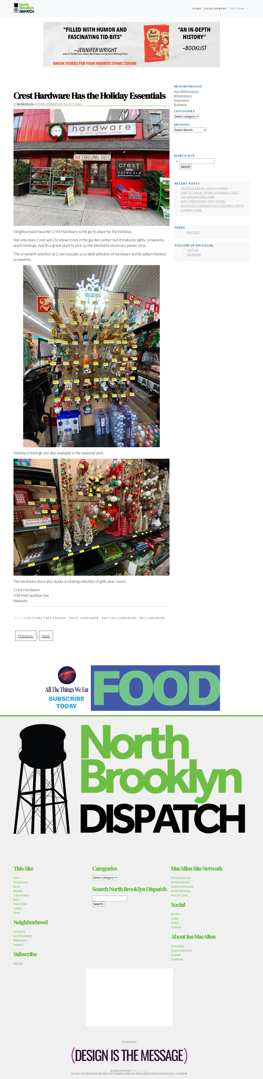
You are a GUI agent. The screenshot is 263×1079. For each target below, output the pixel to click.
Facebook (193, 254)
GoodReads (177, 958)
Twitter (192, 250)
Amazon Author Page (181, 950)
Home (196, 8)
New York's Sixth (179, 895)
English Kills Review (181, 890)
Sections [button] (238, 8)
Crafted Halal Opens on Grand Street (210, 193)
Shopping (18, 890)
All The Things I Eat (180, 877)
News (16, 899)
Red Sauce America (181, 881)
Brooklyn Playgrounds (182, 886)
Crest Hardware (84, 618)
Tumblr (174, 918)
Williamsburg (152, 618)
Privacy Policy (20, 903)
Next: (46, 635)
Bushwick (180, 105)
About (16, 912)
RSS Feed (193, 232)
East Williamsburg (119, 618)
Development (215, 8)
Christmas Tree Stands (45, 618)
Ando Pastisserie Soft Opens (203, 201)
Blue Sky (175, 913)
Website (20, 600)
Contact (17, 908)
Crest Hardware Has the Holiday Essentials (89, 96)
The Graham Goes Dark (198, 197)
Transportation (21, 895)
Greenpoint (181, 100)
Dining (16, 886)
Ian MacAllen (25, 104)
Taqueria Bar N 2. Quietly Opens (204, 188)
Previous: (26, 635)
